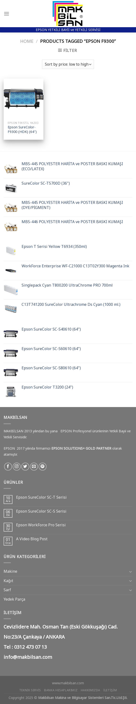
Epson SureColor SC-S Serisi (41, 511)
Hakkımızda (90, 690)
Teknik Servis (30, 690)
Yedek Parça (14, 599)
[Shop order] (68, 64)
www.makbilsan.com (68, 683)
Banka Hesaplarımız (60, 690)
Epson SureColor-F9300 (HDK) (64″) (22, 129)
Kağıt (8, 580)
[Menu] (6, 13)
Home (26, 41)
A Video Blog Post (31, 539)
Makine (10, 571)
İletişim (110, 690)
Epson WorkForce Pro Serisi (41, 525)
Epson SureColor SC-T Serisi (41, 497)
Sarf (7, 589)
